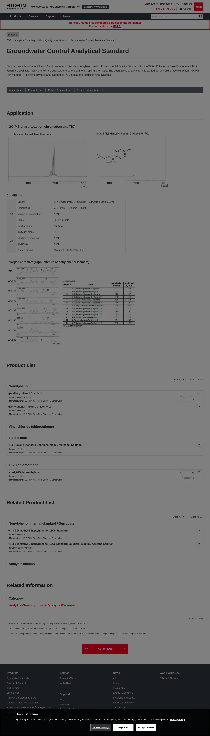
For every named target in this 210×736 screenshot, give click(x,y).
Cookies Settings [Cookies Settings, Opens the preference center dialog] (101, 727)
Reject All (123, 727)
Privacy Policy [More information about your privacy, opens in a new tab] (177, 719)
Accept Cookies (146, 727)
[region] (105, 722)
